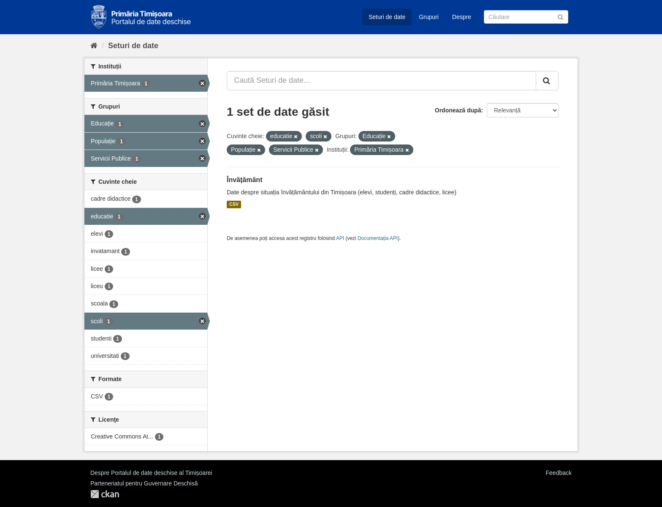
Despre (461, 17)
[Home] (94, 45)
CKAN (104, 494)
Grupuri (429, 17)
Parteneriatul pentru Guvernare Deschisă (144, 483)
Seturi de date (387, 17)
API (340, 238)
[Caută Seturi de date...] (381, 80)
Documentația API (378, 238)
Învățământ (244, 179)
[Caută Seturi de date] (526, 17)
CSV (234, 204)
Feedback (559, 472)
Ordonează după (458, 110)
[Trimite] (560, 16)
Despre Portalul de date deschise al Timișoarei (151, 472)
